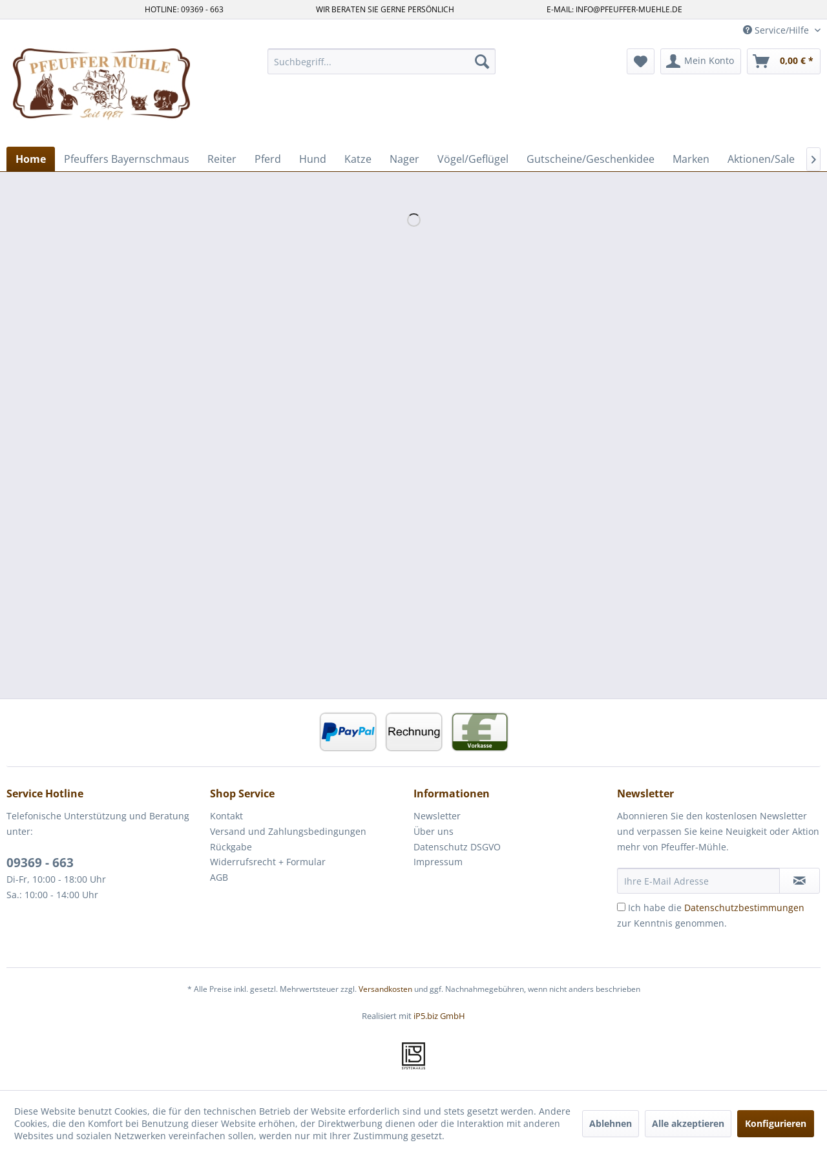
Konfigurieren (775, 1123)
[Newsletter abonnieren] (799, 881)
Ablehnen (610, 1123)
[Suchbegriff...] (381, 61)
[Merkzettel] (640, 61)
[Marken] (691, 159)
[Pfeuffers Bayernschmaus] (126, 159)
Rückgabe (231, 847)
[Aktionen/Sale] (761, 159)
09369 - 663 (40, 862)
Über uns (434, 831)
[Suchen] (482, 61)
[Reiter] (222, 159)
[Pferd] (268, 159)
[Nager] (404, 159)
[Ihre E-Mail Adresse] (698, 881)
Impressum (438, 862)
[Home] (30, 159)
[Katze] (358, 159)
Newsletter (437, 816)
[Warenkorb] (784, 61)
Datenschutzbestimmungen (744, 907)
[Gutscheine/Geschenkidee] (591, 159)
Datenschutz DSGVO (457, 847)
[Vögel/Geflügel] (473, 159)
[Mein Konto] (700, 61)
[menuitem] (381, 61)
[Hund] (312, 159)
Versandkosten (385, 988)
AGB (219, 877)
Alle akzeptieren (688, 1123)
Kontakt (226, 816)
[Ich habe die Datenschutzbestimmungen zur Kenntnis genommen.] (621, 907)
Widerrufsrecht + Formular (268, 862)
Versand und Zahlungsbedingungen (288, 831)
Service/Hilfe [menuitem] (777, 30)
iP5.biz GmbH (439, 1016)
